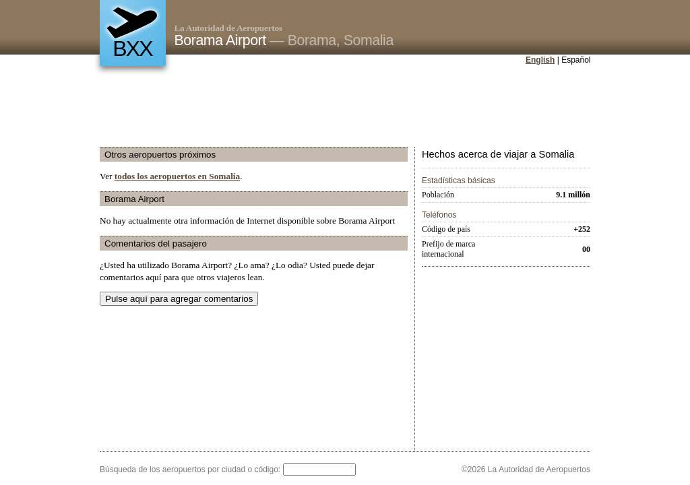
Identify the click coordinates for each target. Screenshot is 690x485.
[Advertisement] (345, 107)
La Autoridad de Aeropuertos (228, 28)
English (540, 60)
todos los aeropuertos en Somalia (177, 176)
